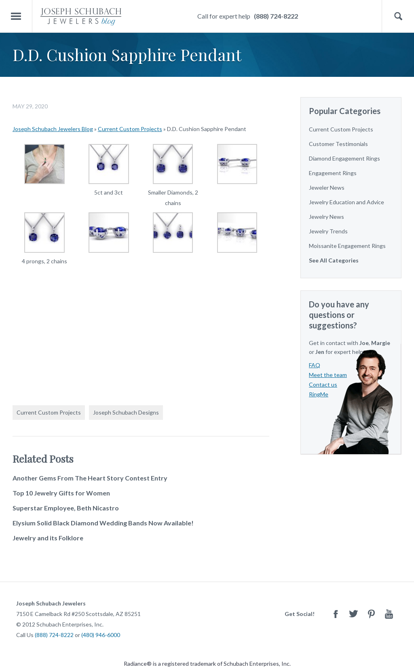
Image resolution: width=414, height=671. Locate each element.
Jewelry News (326, 216)
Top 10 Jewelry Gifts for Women (61, 493)
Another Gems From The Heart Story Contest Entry (90, 478)
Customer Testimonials (338, 143)
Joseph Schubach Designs (126, 412)
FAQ (314, 365)
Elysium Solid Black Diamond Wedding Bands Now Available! (103, 523)
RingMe (318, 394)
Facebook (335, 613)
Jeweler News (326, 187)
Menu (16, 16)
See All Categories (334, 260)
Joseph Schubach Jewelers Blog (53, 128)
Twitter (353, 613)
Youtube (389, 613)
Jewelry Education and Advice (346, 202)
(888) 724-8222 (276, 16)
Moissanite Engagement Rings (347, 245)
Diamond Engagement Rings (344, 158)
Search (398, 16)
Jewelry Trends (328, 231)
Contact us (323, 384)
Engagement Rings (333, 172)
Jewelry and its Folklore (48, 538)
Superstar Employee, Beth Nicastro (66, 508)
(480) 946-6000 (100, 634)
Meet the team (328, 374)
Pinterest (371, 613)
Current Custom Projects (130, 128)
